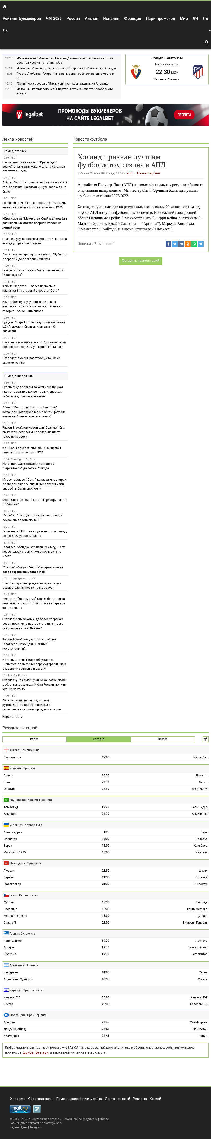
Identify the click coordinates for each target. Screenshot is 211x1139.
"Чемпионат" (104, 244)
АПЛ (130, 173)
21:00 (105, 782)
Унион (203, 972)
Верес (8, 845)
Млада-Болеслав (15, 916)
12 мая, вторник (15, 151)
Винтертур (200, 884)
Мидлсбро (200, 757)
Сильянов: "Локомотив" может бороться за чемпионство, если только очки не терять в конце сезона (33, 603)
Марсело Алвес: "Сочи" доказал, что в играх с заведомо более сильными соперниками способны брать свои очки (34, 484)
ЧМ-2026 (54, 19)
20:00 (105, 775)
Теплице (201, 902)
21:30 (105, 870)
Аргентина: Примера (23, 965)
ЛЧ (195, 19)
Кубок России (19, 675)
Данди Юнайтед (15, 1029)
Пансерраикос (197, 947)
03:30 (105, 979)
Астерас (9, 947)
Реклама (140, 1099)
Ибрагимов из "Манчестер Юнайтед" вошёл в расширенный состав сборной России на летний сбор (34, 223)
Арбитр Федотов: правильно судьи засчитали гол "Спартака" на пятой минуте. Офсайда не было (35, 187)
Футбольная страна (46, 1119)
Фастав (9, 902)
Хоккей (155, 1099)
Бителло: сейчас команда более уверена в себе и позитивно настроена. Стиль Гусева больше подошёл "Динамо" (32, 623)
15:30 (105, 839)
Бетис (7, 782)
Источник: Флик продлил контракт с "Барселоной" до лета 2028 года (66, 68)
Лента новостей (17, 139)
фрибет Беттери (36, 1052)
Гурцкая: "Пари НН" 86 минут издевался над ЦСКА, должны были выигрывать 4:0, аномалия (33, 326)
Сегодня (98, 739)
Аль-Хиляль (199, 814)
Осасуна (157, 58)
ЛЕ (205, 19)
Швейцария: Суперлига (25, 863)
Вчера (34, 739)
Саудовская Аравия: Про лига (30, 800)
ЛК (5, 30)
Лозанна (201, 877)
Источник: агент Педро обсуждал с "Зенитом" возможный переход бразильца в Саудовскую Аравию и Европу (34, 664)
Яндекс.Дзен (19, 1127)
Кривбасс (200, 845)
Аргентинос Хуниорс (18, 979)
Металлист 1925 (15, 852)
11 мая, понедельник (18, 376)
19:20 (105, 807)
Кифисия (10, 954)
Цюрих (203, 870)
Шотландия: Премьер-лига (28, 1015)
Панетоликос (13, 940)
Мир (184, 19)
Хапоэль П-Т (199, 997)
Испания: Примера (167, 79)
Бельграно (11, 972)
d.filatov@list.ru (52, 1123)
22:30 (105, 789)
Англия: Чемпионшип (24, 750)
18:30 (105, 902)
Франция (132, 19)
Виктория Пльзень (195, 922)
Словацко (10, 909)
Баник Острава (197, 909)
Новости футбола (90, 139)
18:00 (105, 845)
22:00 (105, 757)
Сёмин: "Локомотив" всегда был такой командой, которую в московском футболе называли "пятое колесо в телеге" (34, 412)
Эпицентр (10, 839)
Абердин (10, 1022)
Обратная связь (41, 1099)
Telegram (36, 1127)
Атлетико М (175, 58)
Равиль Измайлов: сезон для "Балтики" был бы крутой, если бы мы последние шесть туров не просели (33, 432)
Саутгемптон (12, 757)
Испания (111, 19)
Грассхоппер (12, 884)
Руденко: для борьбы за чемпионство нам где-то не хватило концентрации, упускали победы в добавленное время (32, 391)
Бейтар (8, 1004)
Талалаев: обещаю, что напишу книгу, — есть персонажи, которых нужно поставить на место (34, 551)
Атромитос (200, 954)
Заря (204, 832)
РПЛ (13, 157)
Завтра (162, 739)
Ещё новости (12, 717)
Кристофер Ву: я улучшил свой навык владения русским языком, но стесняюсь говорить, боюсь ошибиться (32, 306)
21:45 (105, 1022)
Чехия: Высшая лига (23, 895)
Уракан (202, 979)
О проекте (17, 1099)
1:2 (106, 832)
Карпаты (201, 852)
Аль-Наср (10, 814)
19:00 (105, 940)
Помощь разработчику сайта (79, 1099)
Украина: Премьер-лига (25, 825)
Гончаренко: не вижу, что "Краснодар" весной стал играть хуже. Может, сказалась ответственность (33, 166)
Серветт (9, 877)
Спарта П (10, 922)
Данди (202, 1035)
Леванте (201, 775)
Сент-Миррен (198, 1022)
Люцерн (9, 870)
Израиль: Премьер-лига (26, 990)
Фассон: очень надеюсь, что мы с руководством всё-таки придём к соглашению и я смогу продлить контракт (32, 704)
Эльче (203, 782)
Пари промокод (160, 19)
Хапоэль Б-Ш (198, 1004)
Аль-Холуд (11, 807)
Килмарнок (11, 1035)
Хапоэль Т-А (12, 997)
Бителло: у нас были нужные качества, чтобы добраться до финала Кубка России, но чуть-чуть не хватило (34, 684)
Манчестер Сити (148, 173)
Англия (91, 19)
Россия (73, 19)
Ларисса (201, 940)
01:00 (105, 972)
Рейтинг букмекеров (22, 19)
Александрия (13, 832)
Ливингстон (199, 1029)
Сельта (8, 775)
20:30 (105, 1004)
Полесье (201, 839)
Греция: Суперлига (22, 933)
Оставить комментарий (140, 260)
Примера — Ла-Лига (23, 459)
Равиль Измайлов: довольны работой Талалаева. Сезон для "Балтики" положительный (29, 644)
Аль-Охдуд (200, 807)
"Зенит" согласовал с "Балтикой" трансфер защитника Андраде (62, 83)
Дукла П (201, 916)
